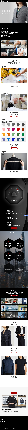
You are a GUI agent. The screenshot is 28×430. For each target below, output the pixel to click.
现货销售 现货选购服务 (5, 427)
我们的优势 (1, 427)
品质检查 (14, 427)
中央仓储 (14, 428)
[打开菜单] (26, 1)
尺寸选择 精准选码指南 (5, 428)
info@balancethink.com (6, 423)
